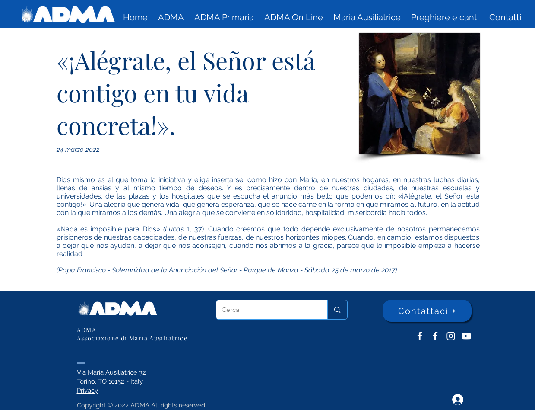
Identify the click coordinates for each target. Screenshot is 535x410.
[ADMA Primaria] (435, 336)
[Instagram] (450, 336)
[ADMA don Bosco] (419, 336)
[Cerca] (266, 309)
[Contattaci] (427, 311)
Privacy (87, 390)
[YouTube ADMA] (466, 336)
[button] (171, 13)
